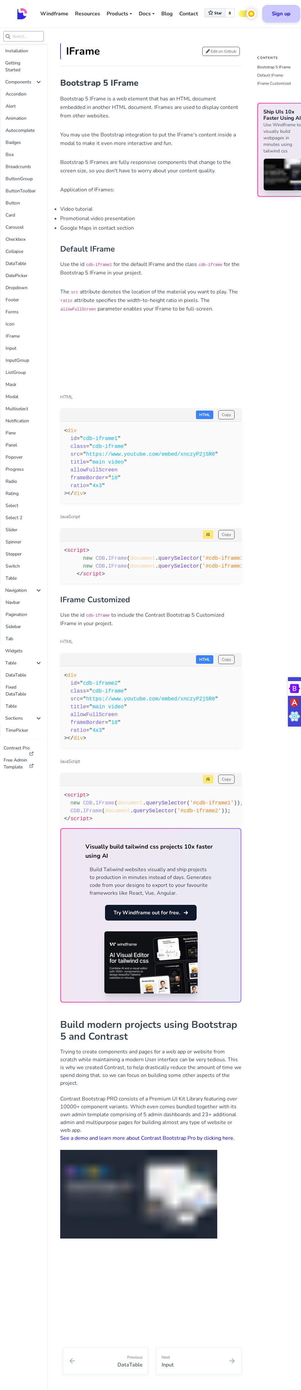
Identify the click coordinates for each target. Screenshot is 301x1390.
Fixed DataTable (16, 690)
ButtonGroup (19, 179)
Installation (16, 51)
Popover (14, 457)
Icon (10, 324)
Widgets (14, 651)
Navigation (23, 590)
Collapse (14, 251)
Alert (11, 106)
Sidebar (13, 627)
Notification (17, 421)
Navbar (13, 602)
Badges (13, 142)
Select (12, 505)
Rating (12, 493)
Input (11, 348)
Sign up (281, 13)
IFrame (13, 336)
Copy (226, 414)
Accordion (16, 94)
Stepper (14, 554)
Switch (13, 566)
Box (10, 154)
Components (23, 82)
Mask (11, 384)
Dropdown (16, 288)
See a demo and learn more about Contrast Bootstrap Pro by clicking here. (147, 1138)
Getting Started (12, 66)
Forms (12, 312)
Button (13, 203)
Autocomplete (20, 130)
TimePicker (17, 730)
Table (11, 578)
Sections (23, 718)
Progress (15, 469)
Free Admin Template (19, 763)
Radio (11, 481)
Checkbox (16, 239)
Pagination (16, 614)
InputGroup (17, 360)
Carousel (15, 227)
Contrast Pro (19, 749)
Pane (11, 433)
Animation (16, 118)
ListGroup (16, 372)
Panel (11, 445)
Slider (11, 530)
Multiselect (17, 409)
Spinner (13, 542)
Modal (12, 397)
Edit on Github (221, 51)
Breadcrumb (18, 167)
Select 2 (14, 518)
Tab (9, 639)
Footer (12, 300)
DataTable (16, 263)
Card (10, 215)
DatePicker (16, 276)
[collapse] (39, 82)
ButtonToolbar (21, 191)
